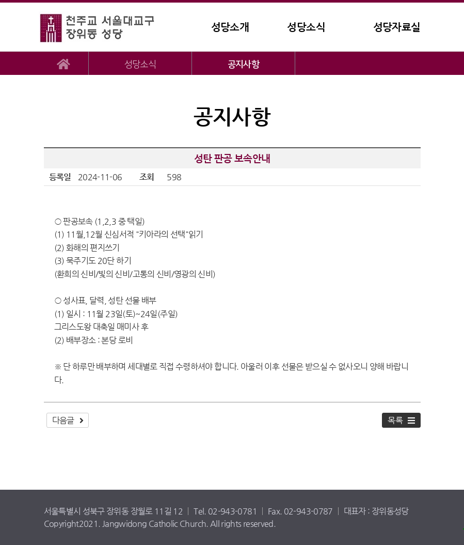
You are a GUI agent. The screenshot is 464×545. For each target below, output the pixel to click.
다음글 (63, 420)
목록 (395, 420)
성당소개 (230, 27)
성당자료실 (397, 27)
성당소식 (306, 27)
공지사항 (243, 64)
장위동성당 (103, 27)
